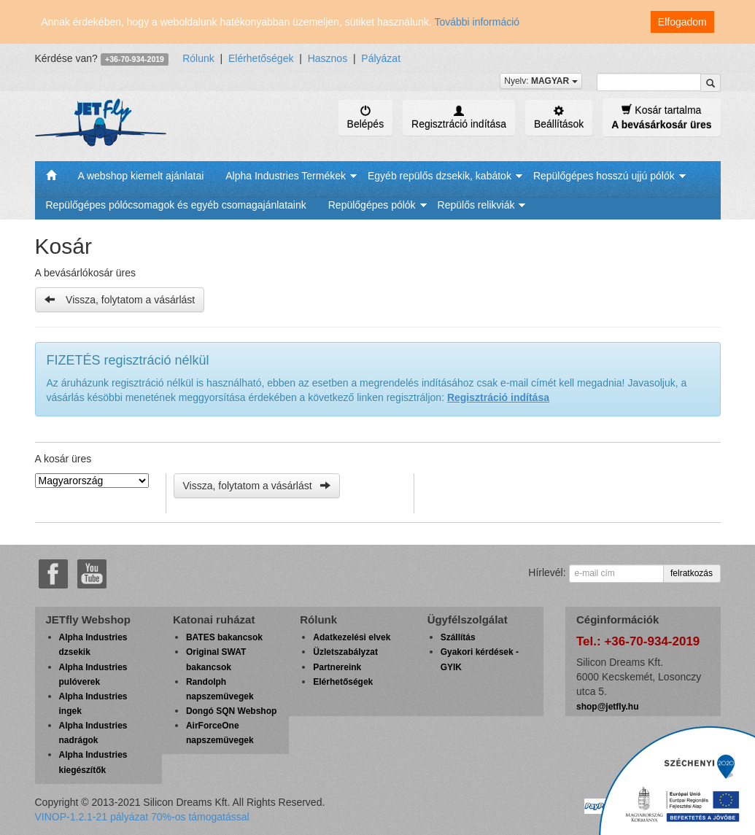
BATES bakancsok (224, 637)
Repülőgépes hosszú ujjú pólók (604, 176)
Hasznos (327, 58)
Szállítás (458, 637)
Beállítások (559, 117)
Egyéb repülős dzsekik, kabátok (439, 176)
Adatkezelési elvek (351, 637)
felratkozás (691, 573)
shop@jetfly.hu (607, 707)
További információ (476, 22)
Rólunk (198, 58)
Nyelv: (540, 81)
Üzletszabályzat (345, 652)
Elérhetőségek (261, 58)
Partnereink (337, 667)
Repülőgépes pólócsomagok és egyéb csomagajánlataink (176, 205)
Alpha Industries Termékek (285, 176)
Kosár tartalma (661, 117)
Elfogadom (682, 22)
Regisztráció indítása (458, 117)
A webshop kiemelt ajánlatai (141, 176)
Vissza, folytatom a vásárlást (119, 299)
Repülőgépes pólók (372, 205)
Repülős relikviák (476, 205)
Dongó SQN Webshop (231, 711)
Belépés (365, 117)
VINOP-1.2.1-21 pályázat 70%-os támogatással (142, 817)
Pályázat (380, 58)
